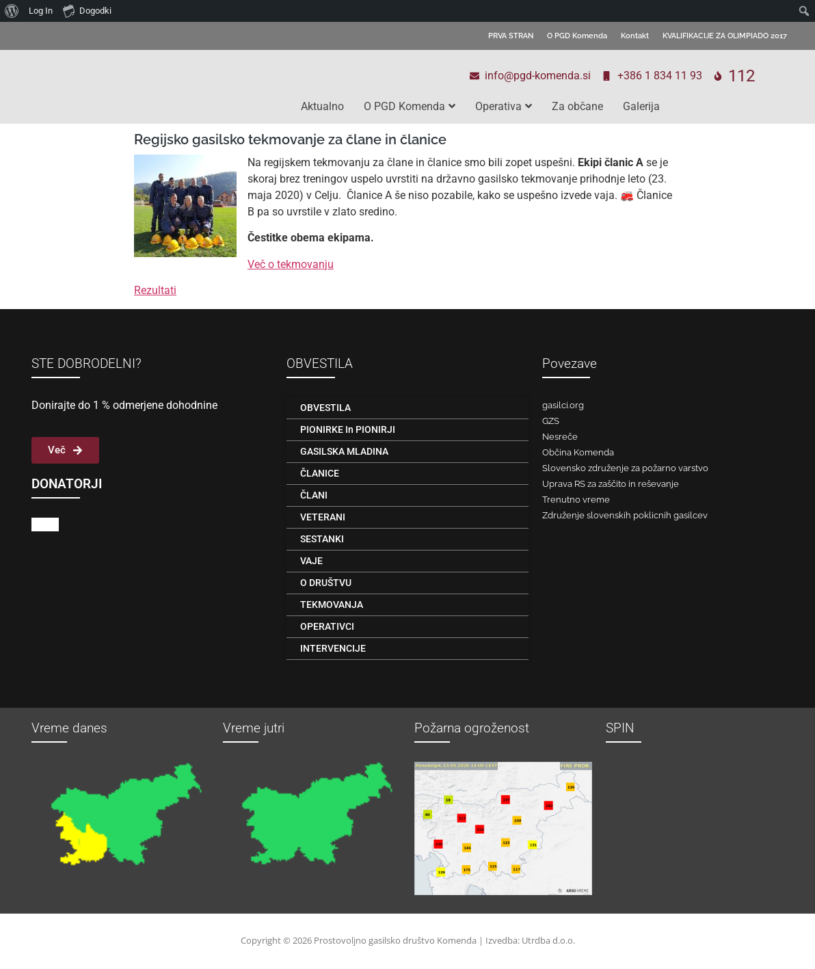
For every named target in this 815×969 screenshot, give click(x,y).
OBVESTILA (325, 407)
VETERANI (322, 517)
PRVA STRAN (510, 35)
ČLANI (314, 495)
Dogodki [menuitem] (87, 10)
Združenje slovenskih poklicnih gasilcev (625, 515)
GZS (550, 421)
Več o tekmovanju (291, 264)
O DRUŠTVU (325, 582)
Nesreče (560, 437)
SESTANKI (322, 538)
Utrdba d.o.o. (548, 940)
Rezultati (155, 290)
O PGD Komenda (577, 35)
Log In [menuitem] (41, 10)
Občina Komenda (578, 452)
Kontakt (635, 35)
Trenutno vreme (576, 499)
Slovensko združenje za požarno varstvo (625, 468)
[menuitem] (12, 11)
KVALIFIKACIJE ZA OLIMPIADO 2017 (725, 35)
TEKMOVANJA (331, 604)
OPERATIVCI (327, 626)
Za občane (577, 106)
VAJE (311, 560)
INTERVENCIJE (333, 648)
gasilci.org (563, 405)
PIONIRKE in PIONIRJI (347, 429)
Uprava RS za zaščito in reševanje (610, 484)
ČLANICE (319, 473)
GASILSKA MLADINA (344, 451)
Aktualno (322, 106)
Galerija (641, 106)
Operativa (503, 106)
